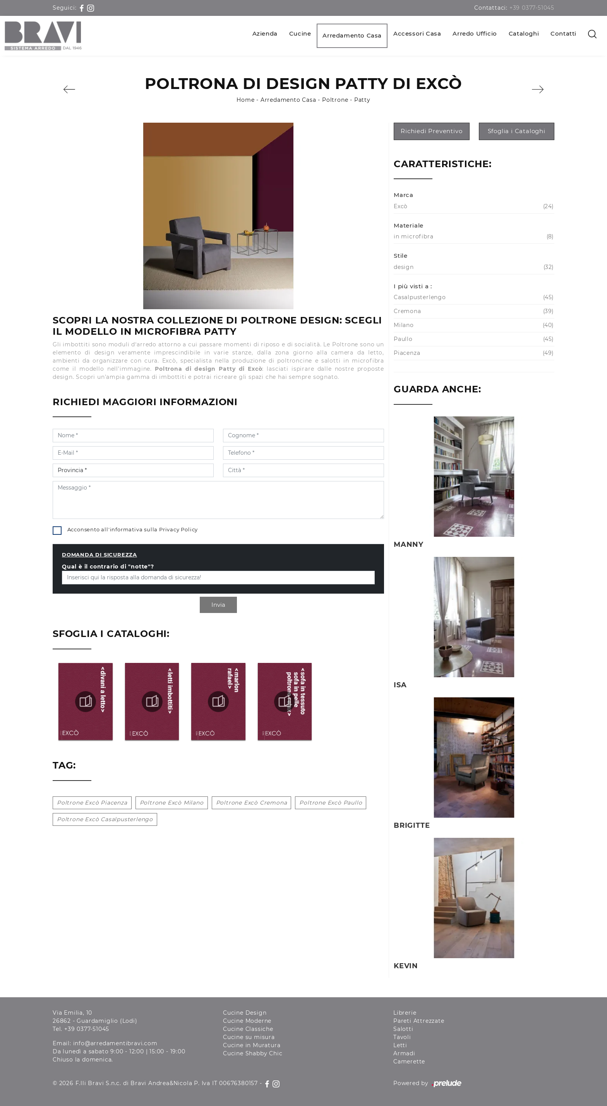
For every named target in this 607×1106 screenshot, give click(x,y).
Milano (473, 325)
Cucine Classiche (248, 1029)
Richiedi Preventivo (431, 131)
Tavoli (402, 1037)
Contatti (563, 33)
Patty (362, 99)
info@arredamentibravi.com (115, 1043)
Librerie (404, 1012)
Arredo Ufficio (475, 33)
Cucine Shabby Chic (252, 1053)
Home (245, 99)
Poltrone (335, 99)
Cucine (300, 33)
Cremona (473, 311)
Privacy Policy (178, 529)
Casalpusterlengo (473, 297)
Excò (473, 206)
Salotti (403, 1029)
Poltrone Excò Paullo (330, 802)
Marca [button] (403, 195)
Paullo (473, 339)
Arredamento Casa (352, 35)
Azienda (265, 33)
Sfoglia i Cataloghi (516, 131)
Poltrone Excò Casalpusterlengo (105, 819)
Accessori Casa (417, 33)
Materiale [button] (409, 225)
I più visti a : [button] (413, 286)
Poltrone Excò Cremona (251, 802)
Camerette (409, 1061)
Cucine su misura (249, 1037)
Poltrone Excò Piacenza (92, 802)
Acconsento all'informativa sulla (132, 529)
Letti (400, 1045)
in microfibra (473, 237)
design (473, 267)
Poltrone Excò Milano (172, 802)
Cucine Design (244, 1012)
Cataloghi (524, 33)
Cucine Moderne (247, 1020)
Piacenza (473, 353)
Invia (218, 604)
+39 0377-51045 (531, 7)
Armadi (404, 1053)
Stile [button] (401, 255)
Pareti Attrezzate (418, 1020)
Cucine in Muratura (251, 1045)
